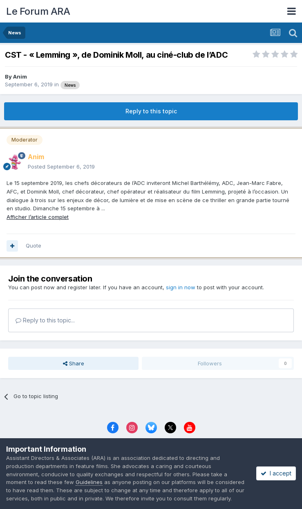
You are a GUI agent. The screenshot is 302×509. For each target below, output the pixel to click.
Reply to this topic (151, 111)
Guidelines (89, 482)
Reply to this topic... (45, 320)
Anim (20, 76)
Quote (33, 245)
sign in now (180, 287)
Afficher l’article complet (38, 217)
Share (73, 363)
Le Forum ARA (38, 11)
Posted (61, 166)
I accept (276, 473)
